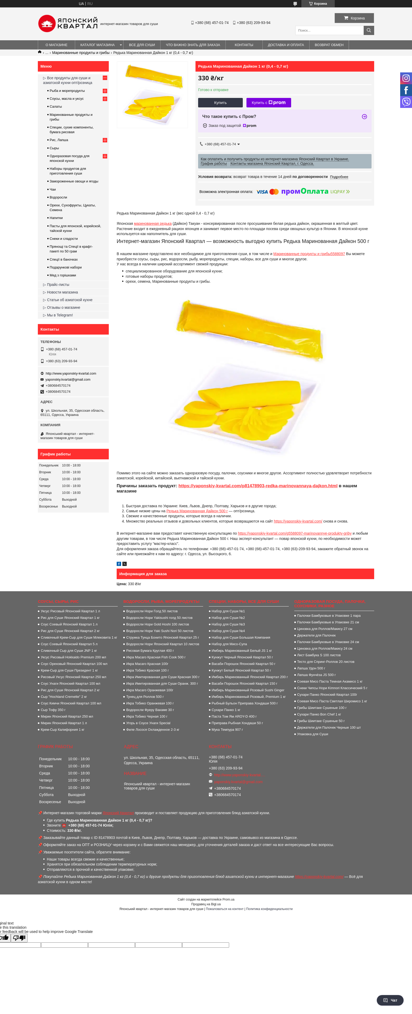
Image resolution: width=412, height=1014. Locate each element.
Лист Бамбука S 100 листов (319, 655)
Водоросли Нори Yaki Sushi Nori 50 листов (159, 631)
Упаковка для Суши (312, 734)
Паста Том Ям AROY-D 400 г (234, 716)
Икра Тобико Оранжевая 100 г (150, 703)
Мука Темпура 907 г (227, 730)
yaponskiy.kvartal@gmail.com (67, 379)
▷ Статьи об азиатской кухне (67, 300)
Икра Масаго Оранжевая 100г (149, 690)
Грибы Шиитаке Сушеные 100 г (322, 708)
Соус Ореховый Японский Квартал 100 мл (74, 664)
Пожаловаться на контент (224, 909)
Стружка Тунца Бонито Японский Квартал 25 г (162, 637)
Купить (220, 102)
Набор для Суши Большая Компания (241, 637)
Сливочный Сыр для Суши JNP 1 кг (69, 651)
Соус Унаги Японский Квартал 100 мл (70, 683)
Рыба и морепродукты (67, 91)
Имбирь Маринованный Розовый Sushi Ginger (248, 690)
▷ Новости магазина (60, 292)
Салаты (56, 106)
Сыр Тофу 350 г (53, 710)
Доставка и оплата (286, 45)
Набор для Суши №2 (228, 618)
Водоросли (58, 197)
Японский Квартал (118, 813)
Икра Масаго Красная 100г (147, 664)
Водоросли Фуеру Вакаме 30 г (150, 710)
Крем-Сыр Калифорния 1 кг (62, 730)
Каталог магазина (97, 45)
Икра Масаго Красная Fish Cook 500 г (156, 657)
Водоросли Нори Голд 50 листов (152, 611)
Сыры (54, 148)
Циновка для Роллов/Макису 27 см (324, 629)
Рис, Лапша (59, 140)
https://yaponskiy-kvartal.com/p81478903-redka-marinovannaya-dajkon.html (257, 485)
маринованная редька (153, 223)
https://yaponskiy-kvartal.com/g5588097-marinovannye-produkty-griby (295, 533)
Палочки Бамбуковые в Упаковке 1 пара (329, 616)
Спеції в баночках (64, 259)
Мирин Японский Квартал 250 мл (67, 716)
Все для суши (142, 45)
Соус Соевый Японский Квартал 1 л (69, 624)
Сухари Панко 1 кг (226, 710)
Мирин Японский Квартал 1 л (64, 723)
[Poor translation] (19, 938)
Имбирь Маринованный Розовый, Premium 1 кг (249, 697)
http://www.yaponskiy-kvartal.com (71, 373)
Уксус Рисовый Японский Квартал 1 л (70, 611)
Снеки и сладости (64, 239)
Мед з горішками (63, 275)
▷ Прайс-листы (56, 284)
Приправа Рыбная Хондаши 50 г (237, 723)
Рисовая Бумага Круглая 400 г (150, 651)
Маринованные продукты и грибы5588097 (309, 254)
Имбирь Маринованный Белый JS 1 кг (242, 651)
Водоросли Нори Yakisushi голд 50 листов (159, 618)
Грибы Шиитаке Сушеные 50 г (321, 721)
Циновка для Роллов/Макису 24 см (324, 648)
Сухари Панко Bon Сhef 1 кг (319, 714)
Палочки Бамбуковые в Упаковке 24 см (328, 642)
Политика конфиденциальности (269, 909)
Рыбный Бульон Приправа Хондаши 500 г (245, 703)
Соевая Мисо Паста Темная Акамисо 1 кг (330, 681)
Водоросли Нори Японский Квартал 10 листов (162, 644)
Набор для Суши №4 (228, 631)
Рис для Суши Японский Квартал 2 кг (70, 631)
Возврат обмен (329, 45)
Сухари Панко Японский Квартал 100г (327, 695)
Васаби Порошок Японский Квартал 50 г (244, 664)
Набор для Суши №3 (228, 624)
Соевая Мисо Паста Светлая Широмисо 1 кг (332, 701)
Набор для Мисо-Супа (229, 644)
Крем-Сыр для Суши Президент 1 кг (69, 670)
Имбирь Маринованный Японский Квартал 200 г (250, 677)
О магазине (56, 45)
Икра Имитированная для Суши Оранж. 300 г (162, 683)
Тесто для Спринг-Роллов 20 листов (325, 662)
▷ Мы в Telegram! (58, 315)
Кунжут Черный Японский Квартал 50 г (242, 657)
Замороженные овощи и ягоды (74, 181)
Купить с (269, 102)
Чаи (53, 189)
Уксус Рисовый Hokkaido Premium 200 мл (73, 657)
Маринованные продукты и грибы (81, 53)
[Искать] (369, 30)
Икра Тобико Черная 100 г (146, 716)
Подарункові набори (66, 267)
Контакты (244, 45)
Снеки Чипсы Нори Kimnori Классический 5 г (332, 688)
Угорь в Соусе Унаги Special (148, 723)
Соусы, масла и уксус (67, 99)
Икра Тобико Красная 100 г (147, 670)
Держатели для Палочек (316, 635)
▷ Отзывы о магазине (61, 307)
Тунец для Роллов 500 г (145, 697)
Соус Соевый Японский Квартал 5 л (69, 644)
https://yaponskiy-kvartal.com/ (298, 521)
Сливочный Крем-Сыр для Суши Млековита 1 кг (79, 637)
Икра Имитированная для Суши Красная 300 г (162, 677)
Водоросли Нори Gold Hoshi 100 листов (157, 624)
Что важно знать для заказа (193, 45)
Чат (390, 1000)
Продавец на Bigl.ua (206, 904)
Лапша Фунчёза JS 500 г (316, 675)
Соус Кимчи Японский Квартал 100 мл (71, 703)
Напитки (56, 218)
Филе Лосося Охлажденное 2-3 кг (152, 730)
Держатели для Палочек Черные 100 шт (329, 727)
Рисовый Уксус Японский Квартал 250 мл (73, 677)
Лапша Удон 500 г (311, 668)
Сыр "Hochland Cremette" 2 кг (64, 697)
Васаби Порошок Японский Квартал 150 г (244, 683)
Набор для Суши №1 (228, 611)
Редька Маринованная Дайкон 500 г (197, 511)
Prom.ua (228, 899)
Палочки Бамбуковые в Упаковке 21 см (328, 622)
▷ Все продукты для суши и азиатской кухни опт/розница (67, 80)
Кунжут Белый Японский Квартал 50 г (241, 670)
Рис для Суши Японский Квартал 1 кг (70, 618)
